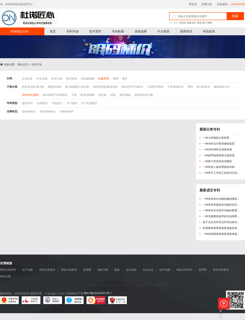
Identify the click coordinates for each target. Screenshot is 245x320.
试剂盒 (182, 22)
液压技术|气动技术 (132, 86)
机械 (189, 22)
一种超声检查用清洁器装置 (219, 155)
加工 (194, 22)
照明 (190, 86)
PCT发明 (72, 103)
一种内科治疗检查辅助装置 (219, 143)
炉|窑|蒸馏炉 (87, 95)
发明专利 (27, 103)
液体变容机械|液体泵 (105, 86)
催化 (199, 22)
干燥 (74, 95)
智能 (209, 22)
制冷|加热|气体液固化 (55, 95)
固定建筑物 (87, 78)
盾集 (117, 269)
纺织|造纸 (71, 78)
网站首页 (23, 64)
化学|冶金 (56, 78)
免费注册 (208, 4)
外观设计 (57, 103)
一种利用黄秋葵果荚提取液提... (221, 234)
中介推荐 (163, 31)
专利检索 (118, 31)
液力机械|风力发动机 (77, 86)
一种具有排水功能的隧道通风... (221, 198)
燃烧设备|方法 (222, 86)
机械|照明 (103, 78)
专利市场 (72, 31)
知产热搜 (27, 269)
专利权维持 (28, 111)
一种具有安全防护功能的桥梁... (221, 210)
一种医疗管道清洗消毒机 (217, 161)
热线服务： (231, 4)
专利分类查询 (47, 269)
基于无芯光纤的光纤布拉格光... (221, 222)
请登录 (194, 4)
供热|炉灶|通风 (30, 95)
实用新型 (42, 103)
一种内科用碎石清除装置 (217, 149)
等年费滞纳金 (48, 111)
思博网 (87, 269)
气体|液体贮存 (175, 86)
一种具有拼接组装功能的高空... (221, 204)
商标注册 (102, 269)
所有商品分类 (19, 31)
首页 (53, 31)
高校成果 (141, 31)
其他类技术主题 (143, 95)
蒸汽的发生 (203, 86)
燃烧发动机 (54, 86)
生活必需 (27, 78)
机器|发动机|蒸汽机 (33, 86)
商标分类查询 (8, 269)
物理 (115, 78)
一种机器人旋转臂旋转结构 (219, 167)
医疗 (204, 22)
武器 (113, 95)
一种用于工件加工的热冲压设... (221, 172)
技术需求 (95, 31)
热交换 (103, 95)
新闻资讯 (186, 31)
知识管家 (131, 269)
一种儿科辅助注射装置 (216, 137)
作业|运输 (41, 78)
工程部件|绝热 (155, 86)
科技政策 (209, 31)
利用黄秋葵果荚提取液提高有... (221, 228)
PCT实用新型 (89, 103)
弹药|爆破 (125, 95)
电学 (124, 78)
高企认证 (148, 269)
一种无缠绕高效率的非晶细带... (221, 216)
